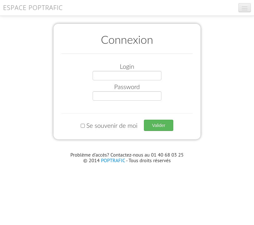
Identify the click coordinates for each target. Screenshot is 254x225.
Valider (158, 125)
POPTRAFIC (113, 160)
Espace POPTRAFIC (33, 7)
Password (127, 86)
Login (127, 66)
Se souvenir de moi (110, 125)
